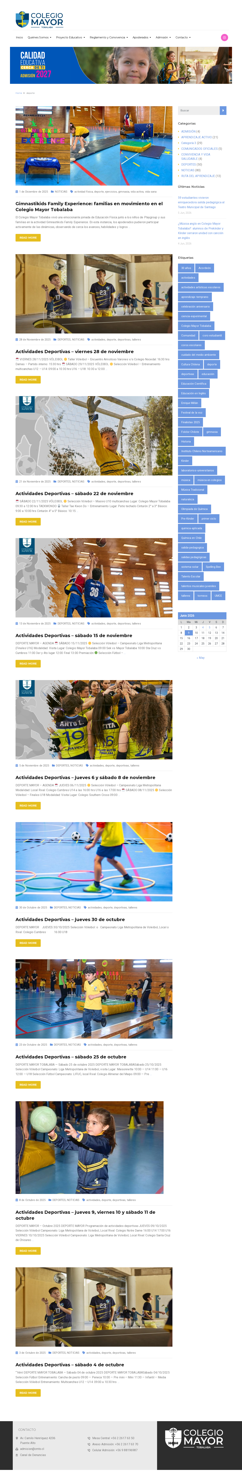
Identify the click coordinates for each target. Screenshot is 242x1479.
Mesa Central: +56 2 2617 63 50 (113, 1438)
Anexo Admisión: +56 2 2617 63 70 (115, 1444)
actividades (98, 339)
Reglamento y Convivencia (107, 37)
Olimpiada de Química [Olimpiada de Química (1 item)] (194, 509)
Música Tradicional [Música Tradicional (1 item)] (192, 489)
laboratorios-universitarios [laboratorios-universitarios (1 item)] (197, 470)
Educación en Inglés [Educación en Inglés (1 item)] (193, 393)
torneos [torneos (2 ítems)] (202, 595)
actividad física (83, 191)
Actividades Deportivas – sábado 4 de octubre (70, 1364)
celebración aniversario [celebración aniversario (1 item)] (195, 306)
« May (201, 658)
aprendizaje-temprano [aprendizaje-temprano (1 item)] (195, 297)
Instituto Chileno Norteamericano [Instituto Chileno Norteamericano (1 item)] (201, 451)
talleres (136, 339)
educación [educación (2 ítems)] (208, 374)
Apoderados (140, 37)
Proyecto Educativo (69, 37)
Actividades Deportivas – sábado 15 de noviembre (74, 635)
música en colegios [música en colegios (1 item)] (210, 480)
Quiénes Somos (38, 37)
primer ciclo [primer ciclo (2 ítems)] (209, 518)
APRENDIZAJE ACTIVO (196, 137)
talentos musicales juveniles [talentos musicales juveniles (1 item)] (198, 586)
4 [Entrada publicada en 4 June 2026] (203, 627)
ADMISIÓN (188, 131)
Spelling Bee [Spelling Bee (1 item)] (213, 567)
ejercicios (111, 191)
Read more (28, 237)
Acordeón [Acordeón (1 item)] (205, 268)
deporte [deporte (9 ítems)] (212, 364)
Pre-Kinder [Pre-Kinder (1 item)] (187, 518)
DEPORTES (64, 339)
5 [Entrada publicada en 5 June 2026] (209, 627)
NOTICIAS (61, 191)
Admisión (162, 37)
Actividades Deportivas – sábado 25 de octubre (71, 1057)
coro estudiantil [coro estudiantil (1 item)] (212, 335)
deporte (99, 191)
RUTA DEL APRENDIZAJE (198, 176)
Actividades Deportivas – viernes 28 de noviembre (75, 351)
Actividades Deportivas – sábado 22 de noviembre (74, 493)
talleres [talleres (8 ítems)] (185, 595)
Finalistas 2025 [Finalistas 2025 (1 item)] (190, 422)
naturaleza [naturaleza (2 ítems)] (187, 499)
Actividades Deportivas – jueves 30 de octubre (70, 919)
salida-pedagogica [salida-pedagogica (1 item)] (192, 547)
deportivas (124, 339)
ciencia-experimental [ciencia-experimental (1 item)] (194, 316)
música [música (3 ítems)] (185, 480)
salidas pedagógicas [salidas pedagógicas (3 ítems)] (193, 557)
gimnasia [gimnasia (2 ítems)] (212, 432)
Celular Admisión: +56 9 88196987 (114, 1450)
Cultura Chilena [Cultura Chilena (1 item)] (190, 364)
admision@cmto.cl (32, 1449)
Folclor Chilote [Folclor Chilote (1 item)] (190, 432)
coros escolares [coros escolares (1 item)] (191, 345)
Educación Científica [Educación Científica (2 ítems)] (193, 383)
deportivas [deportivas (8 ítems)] (187, 374)
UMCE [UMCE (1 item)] (218, 595)
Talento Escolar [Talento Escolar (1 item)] (191, 576)
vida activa (137, 191)
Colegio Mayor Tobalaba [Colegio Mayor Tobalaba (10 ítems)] (196, 326)
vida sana (151, 191)
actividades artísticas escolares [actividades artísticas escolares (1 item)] (200, 287)
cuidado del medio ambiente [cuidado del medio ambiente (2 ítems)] (198, 354)
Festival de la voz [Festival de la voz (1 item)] (192, 412)
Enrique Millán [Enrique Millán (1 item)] (189, 403)
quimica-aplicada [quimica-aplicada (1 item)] (191, 528)
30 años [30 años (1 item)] (186, 268)
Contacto (182, 37)
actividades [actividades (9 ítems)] (188, 277)
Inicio (19, 37)
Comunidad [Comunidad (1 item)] (188, 335)
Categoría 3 (188, 143)
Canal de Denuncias (33, 1455)
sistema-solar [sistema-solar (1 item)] (190, 567)
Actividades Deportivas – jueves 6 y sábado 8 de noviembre (85, 777)
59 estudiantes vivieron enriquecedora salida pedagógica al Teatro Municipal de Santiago (201, 202)
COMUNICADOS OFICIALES (199, 149)
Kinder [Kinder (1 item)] (185, 460)
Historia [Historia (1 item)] (186, 441)
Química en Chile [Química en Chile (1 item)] (191, 538)
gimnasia (123, 191)
